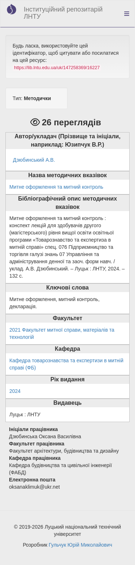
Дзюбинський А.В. (34, 160)
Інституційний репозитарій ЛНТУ (63, 13)
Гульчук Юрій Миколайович (80, 545)
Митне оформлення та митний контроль (56, 187)
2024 (15, 391)
